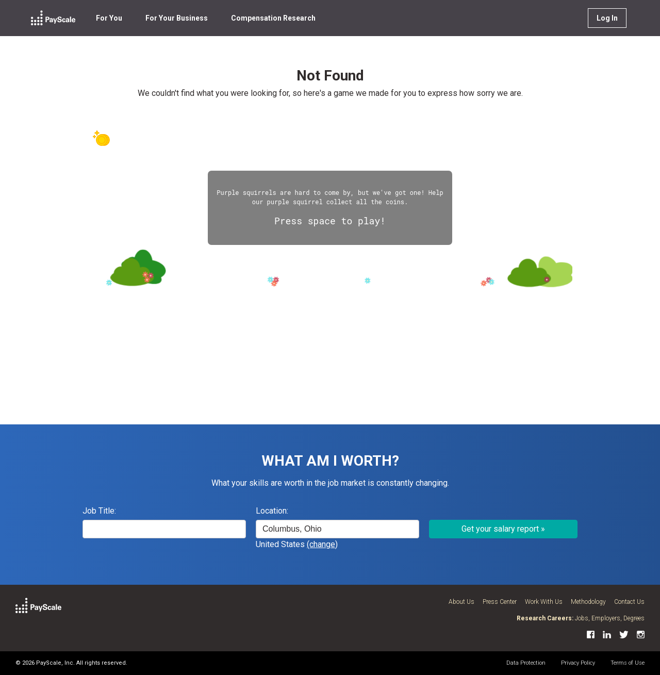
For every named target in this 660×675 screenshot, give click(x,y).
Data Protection (526, 663)
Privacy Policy (578, 663)
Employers (605, 618)
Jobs (581, 618)
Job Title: (99, 511)
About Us (461, 601)
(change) (322, 544)
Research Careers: (545, 618)
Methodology (588, 601)
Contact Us (629, 601)
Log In (607, 18)
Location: (272, 511)
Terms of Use (627, 663)
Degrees (634, 618)
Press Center (500, 601)
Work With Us (544, 601)
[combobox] (337, 529)
